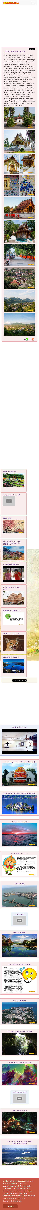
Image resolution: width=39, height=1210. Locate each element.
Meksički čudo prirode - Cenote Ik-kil (20, 1031)
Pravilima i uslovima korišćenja (22, 1181)
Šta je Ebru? (7, 518)
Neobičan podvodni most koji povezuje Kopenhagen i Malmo (19, 1142)
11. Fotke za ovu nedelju (20, 822)
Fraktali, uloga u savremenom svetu (19, 1063)
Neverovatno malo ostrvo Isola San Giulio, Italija (19, 793)
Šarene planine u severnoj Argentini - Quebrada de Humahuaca (12, 543)
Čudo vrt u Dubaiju (9, 472)
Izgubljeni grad (19, 883)
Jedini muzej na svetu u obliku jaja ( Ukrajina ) (19, 762)
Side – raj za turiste (19, 1001)
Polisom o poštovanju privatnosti (14, 1183)
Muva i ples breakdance (11, 564)
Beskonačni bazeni (19, 932)
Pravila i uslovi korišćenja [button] (12, 1201)
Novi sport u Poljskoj (19, 1092)
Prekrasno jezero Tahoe (11, 657)
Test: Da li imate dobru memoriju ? (19, 964)
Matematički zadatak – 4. (19, 853)
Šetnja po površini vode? (11, 495)
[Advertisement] (19, 26)
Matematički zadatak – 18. (12, 611)
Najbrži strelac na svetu (19, 727)
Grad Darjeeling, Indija (19, 1110)
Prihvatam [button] (10, 1206)
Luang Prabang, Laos (14, 51)
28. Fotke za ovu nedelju (11, 634)
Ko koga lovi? (19, 914)
